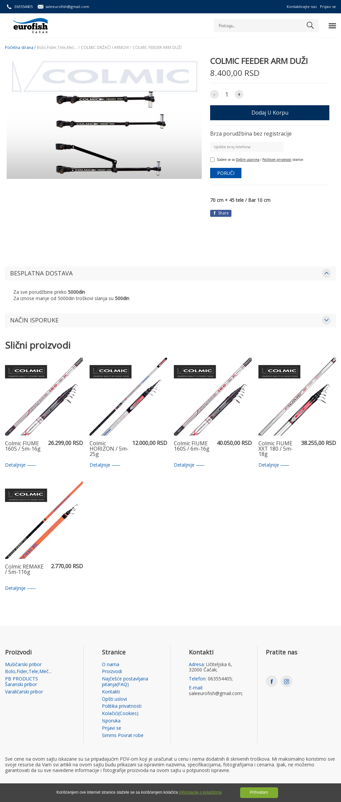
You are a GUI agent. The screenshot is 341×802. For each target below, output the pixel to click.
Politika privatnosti (122, 706)
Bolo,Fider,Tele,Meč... (28, 671)
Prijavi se (328, 6)
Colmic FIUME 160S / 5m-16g (23, 446)
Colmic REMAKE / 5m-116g (24, 570)
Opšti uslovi (114, 699)
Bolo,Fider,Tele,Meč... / (58, 47)
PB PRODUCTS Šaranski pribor (21, 681)
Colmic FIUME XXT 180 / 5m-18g (275, 449)
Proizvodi (112, 671)
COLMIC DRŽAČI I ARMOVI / (106, 47)
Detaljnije (20, 465)
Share (221, 213)
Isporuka (111, 721)
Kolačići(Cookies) (120, 713)
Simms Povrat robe (123, 735)
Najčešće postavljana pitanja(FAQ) (125, 681)
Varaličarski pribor (24, 692)
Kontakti (111, 692)
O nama (110, 664)
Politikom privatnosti (276, 159)
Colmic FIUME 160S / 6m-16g (191, 446)
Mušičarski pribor (23, 664)
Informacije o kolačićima (200, 792)
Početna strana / (20, 47)
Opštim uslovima (247, 159)
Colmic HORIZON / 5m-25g (109, 449)
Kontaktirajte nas (302, 6)
